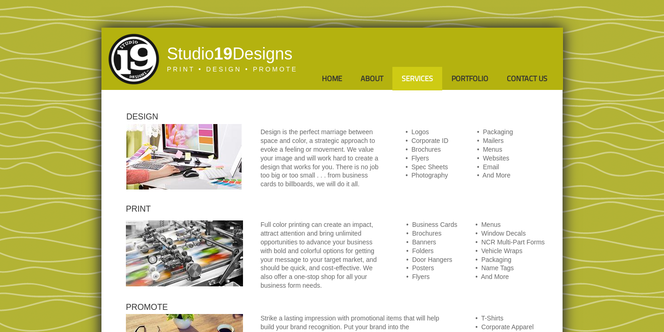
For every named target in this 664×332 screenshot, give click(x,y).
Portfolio (469, 78)
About (372, 78)
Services (417, 78)
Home (332, 78)
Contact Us (527, 78)
